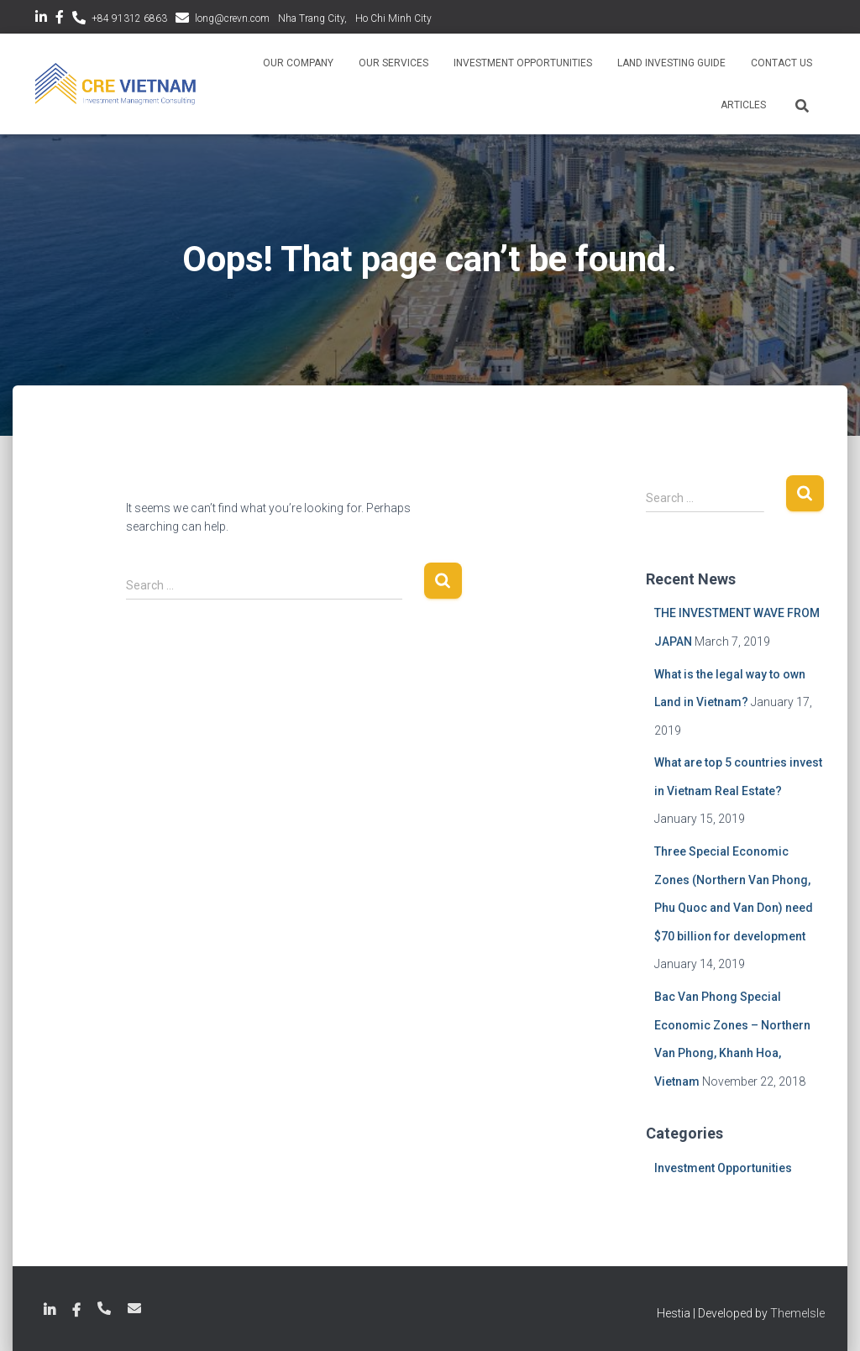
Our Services (393, 63)
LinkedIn (41, 19)
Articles (743, 105)
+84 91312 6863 (129, 18)
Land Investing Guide (671, 63)
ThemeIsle (797, 1313)
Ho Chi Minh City (393, 18)
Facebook (59, 19)
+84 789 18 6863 (104, 1308)
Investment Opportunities (523, 63)
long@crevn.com (232, 18)
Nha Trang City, (312, 18)
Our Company (298, 63)
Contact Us (781, 63)
